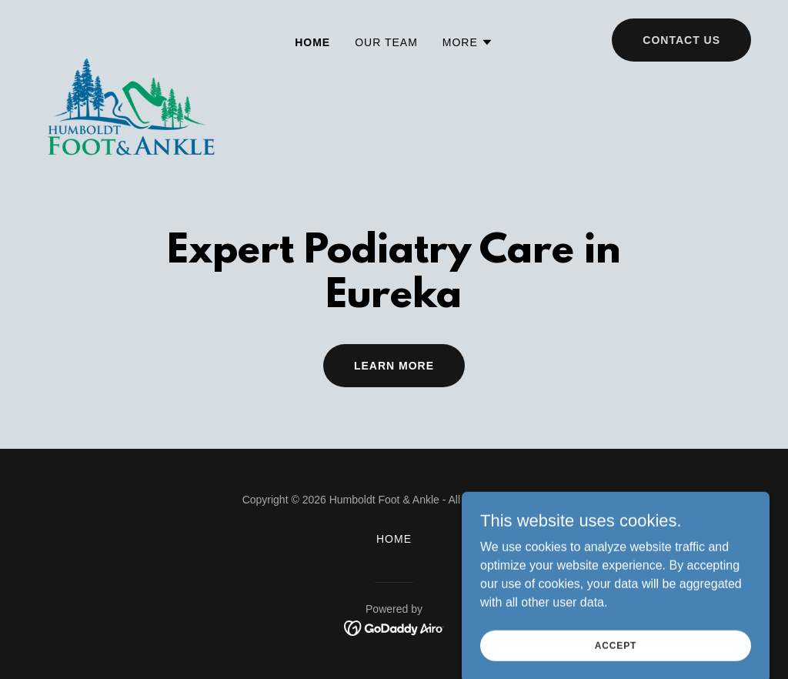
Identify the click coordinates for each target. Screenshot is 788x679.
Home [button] (394, 539)
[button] (467, 42)
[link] (130, 37)
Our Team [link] (386, 42)
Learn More (394, 366)
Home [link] (312, 42)
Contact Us (681, 40)
